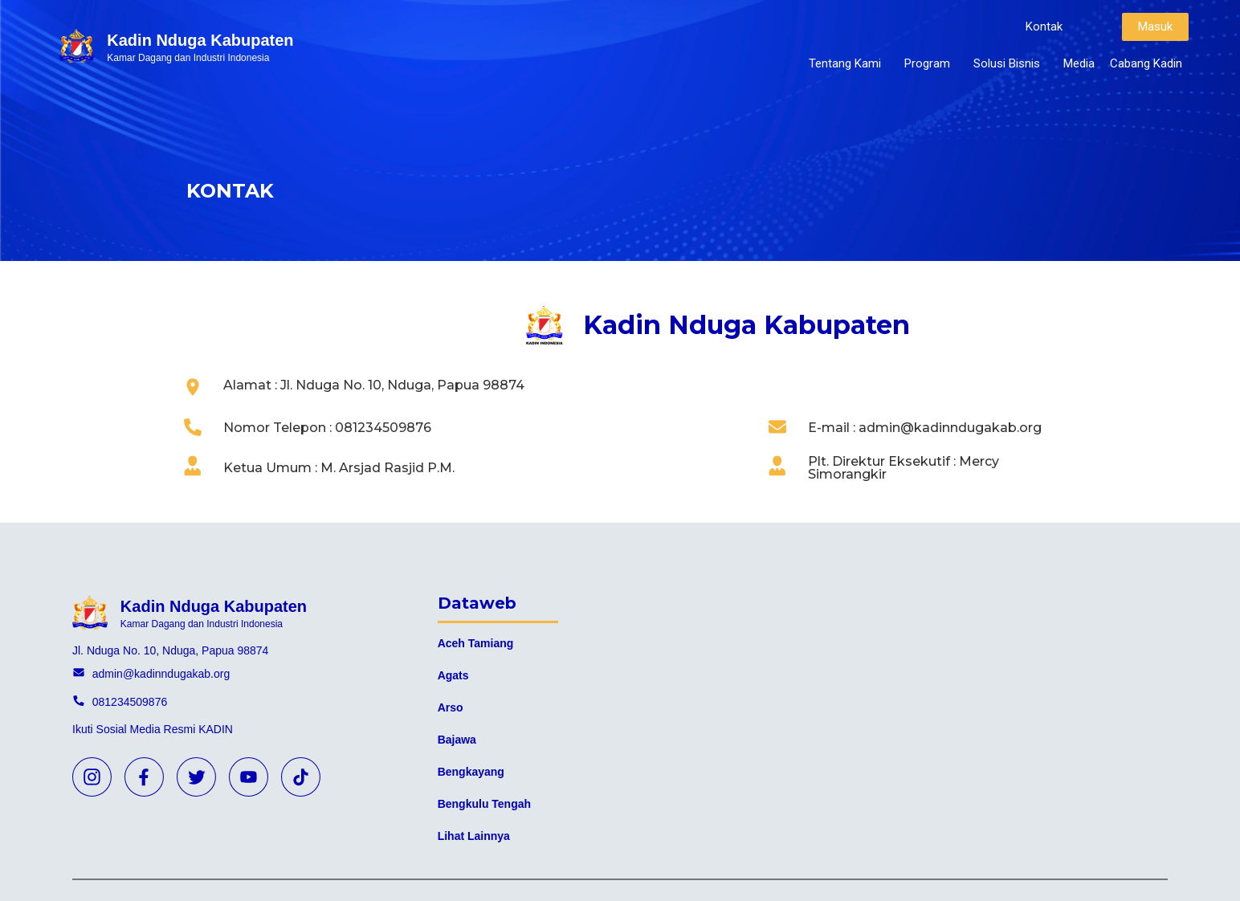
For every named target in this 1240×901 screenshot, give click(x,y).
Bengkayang (471, 771)
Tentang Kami (849, 63)
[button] (1044, 27)
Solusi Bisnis (1010, 63)
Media (1079, 63)
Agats (453, 675)
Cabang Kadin (1146, 63)
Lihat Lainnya (474, 836)
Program (931, 63)
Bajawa (457, 739)
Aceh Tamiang (476, 643)
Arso (450, 707)
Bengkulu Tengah (484, 803)
